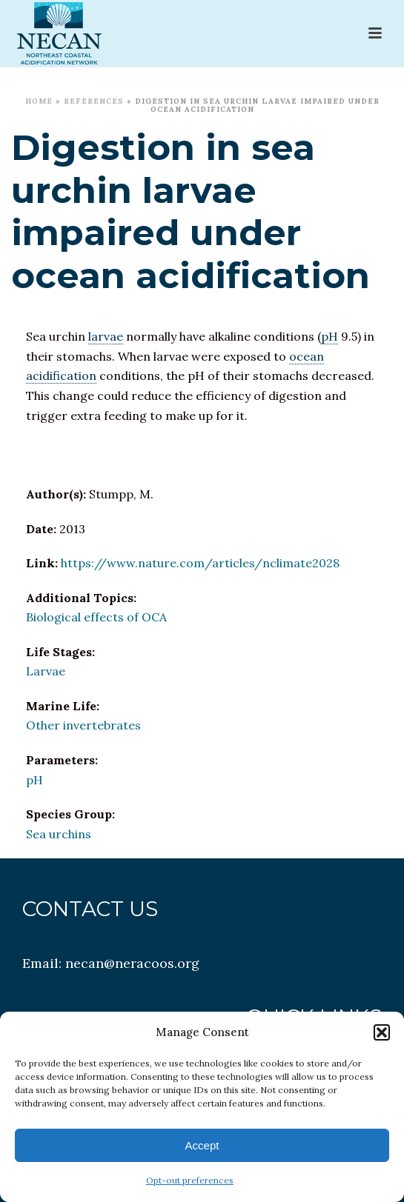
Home (39, 101)
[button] (381, 1032)
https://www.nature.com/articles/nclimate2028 (200, 562)
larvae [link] (105, 336)
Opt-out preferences (190, 1180)
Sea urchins (58, 834)
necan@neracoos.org (132, 963)
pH (34, 779)
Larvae (45, 671)
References (94, 101)
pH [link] (329, 336)
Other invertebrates (83, 725)
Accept (202, 1145)
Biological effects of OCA (96, 617)
